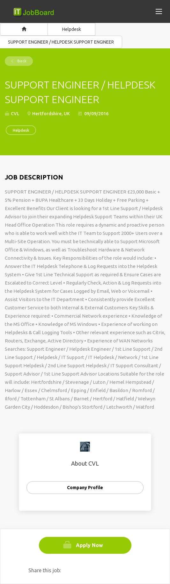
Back (21, 61)
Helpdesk (71, 29)
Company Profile (85, 487)
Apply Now (89, 545)
